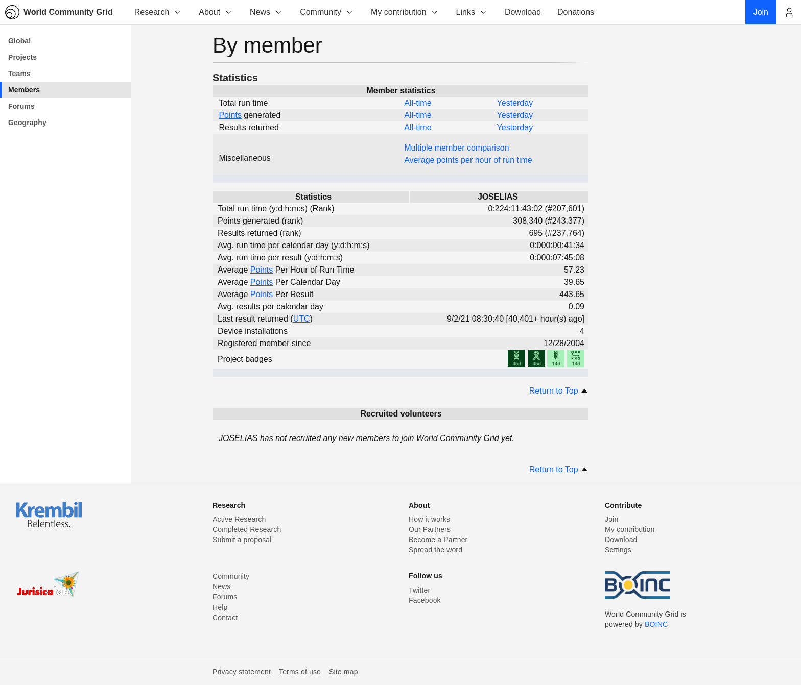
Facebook (425, 600)
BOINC (656, 624)
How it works (429, 519)
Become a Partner (438, 539)
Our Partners (430, 529)
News (266, 12)
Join (611, 519)
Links (471, 12)
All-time (417, 103)
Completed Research (247, 529)
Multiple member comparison (456, 147)
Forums (225, 597)
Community (327, 12)
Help (220, 607)
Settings (618, 550)
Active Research (239, 519)
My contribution (405, 12)
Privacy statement (242, 672)
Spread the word (435, 550)
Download (621, 539)
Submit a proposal (242, 539)
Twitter (419, 590)
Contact (225, 618)
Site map (343, 672)
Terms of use (300, 672)
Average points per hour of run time (468, 160)
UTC (301, 318)
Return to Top (558, 390)
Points (230, 115)
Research (157, 12)
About (215, 12)
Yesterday (515, 103)
